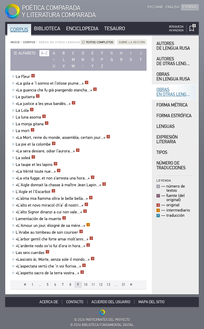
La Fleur (25, 76)
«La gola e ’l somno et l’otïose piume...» (52, 83)
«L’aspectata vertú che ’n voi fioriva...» (51, 266)
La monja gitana (32, 124)
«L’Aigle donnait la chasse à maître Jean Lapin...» (61, 185)
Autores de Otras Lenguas (175, 61)
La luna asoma (31, 117)
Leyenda (163, 180)
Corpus (19, 30)
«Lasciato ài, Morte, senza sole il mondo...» (55, 259)
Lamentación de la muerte (41, 218)
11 (93, 285)
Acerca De (48, 302)
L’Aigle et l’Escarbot (35, 191)
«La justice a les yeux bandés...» (45, 103)
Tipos (161, 152)
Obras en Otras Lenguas (175, 92)
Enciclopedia (82, 29)
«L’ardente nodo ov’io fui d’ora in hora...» (53, 246)
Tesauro (114, 29)
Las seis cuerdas (32, 252)
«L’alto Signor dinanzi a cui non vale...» (51, 212)
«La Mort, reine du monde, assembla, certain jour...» (63, 137)
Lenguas (165, 126)
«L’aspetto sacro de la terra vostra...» (50, 273)
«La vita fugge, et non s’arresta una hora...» (55, 178)
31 (123, 285)
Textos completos (99, 42)
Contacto (74, 302)
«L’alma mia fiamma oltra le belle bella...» (54, 198)
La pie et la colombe (36, 144)
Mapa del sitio (151, 302)
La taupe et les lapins (36, 164)
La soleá (25, 158)
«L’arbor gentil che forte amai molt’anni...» (54, 239)
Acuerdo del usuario (110, 302)
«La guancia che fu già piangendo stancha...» (56, 90)
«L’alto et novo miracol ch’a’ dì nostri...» (52, 205)
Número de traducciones (170, 165)
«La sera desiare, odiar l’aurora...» (48, 151)
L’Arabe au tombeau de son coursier (49, 232)
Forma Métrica (172, 105)
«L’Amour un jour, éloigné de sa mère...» (53, 225)
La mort (25, 130)
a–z (44, 53)
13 (108, 285)
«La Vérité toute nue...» (38, 171)
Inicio (15, 42)
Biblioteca (47, 29)
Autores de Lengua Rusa (173, 46)
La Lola (25, 110)
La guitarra (28, 97)
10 (86, 285)
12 (101, 285)
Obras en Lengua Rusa (173, 77)
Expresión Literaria (167, 139)
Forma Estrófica (173, 116)
